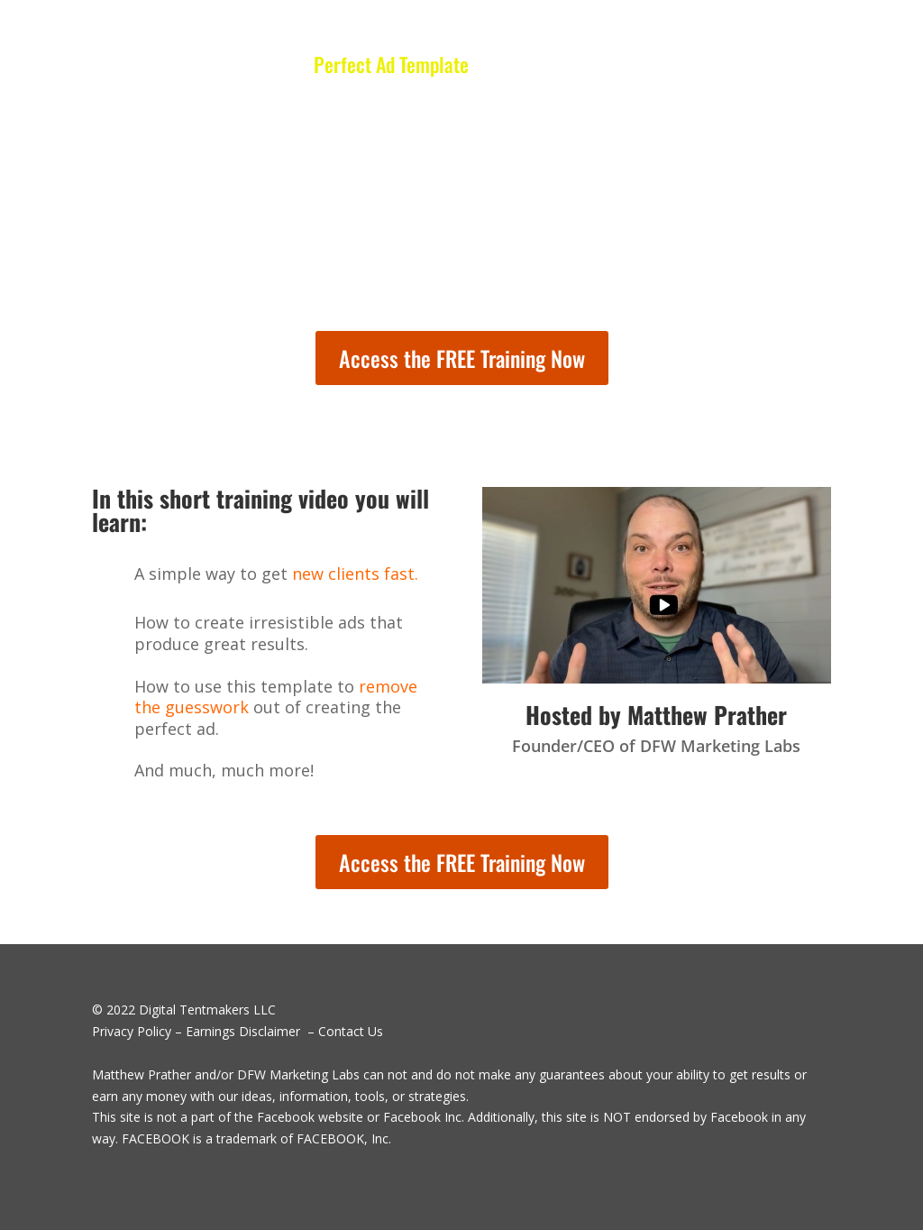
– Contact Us (343, 1031)
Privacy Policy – (137, 1031)
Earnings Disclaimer (243, 1031)
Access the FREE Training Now (462, 358)
